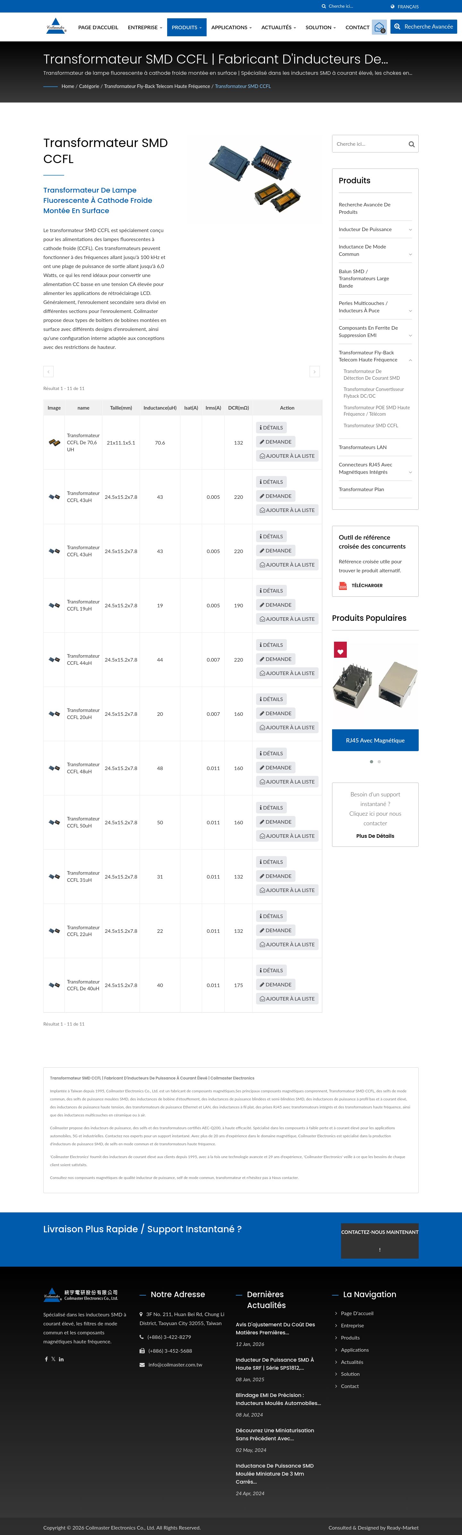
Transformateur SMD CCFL (257, 86)
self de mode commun (195, 1177)
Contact (358, 27)
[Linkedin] (61, 1356)
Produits (187, 27)
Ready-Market (403, 1525)
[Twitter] (53, 1356)
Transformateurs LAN (363, 447)
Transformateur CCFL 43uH (83, 496)
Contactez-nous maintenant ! (387, 1238)
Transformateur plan (361, 489)
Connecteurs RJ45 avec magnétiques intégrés (365, 468)
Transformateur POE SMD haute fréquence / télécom (377, 411)
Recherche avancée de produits (364, 208)
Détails (271, 427)
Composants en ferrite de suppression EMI (368, 331)
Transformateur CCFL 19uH (83, 605)
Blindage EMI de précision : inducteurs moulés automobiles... (278, 1396)
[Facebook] (46, 1356)
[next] (315, 371)
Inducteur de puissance (365, 229)
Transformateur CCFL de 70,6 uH (83, 442)
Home (68, 86)
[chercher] (324, 6)
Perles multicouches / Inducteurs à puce (363, 306)
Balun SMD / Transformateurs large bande (364, 278)
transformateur (228, 1177)
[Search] (357, 6)
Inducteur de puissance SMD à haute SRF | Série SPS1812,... (275, 1361)
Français (408, 6)
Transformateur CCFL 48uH (83, 767)
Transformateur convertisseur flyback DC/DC (374, 392)
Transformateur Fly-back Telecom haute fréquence (164, 86)
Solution (321, 27)
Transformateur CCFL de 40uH (83, 985)
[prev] (48, 371)
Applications (231, 27)
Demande (276, 441)
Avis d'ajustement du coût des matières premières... (275, 1325)
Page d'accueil (98, 27)
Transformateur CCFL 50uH (83, 822)
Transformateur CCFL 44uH (83, 659)
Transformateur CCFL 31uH (83, 876)
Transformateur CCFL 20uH (83, 713)
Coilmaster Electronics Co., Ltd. (120, 1525)
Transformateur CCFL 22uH (83, 930)
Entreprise (145, 27)
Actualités (278, 27)
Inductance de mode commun (362, 250)
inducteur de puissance (155, 1177)
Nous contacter (285, 1177)
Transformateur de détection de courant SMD (372, 375)
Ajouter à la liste (287, 456)
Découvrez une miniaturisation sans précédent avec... (275, 1431)
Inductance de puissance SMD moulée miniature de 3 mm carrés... (275, 1470)
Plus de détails (375, 836)
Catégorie (91, 86)
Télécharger (361, 586)
